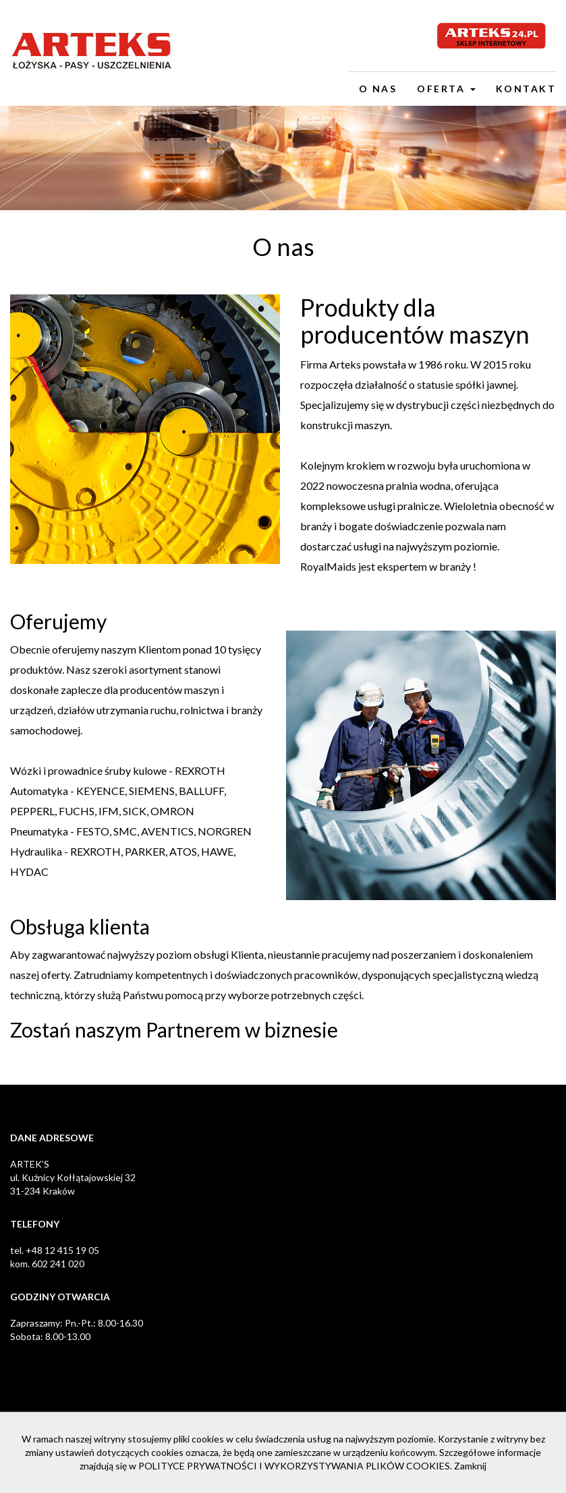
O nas (378, 88)
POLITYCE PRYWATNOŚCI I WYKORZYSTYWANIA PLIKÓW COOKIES (294, 1465)
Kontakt (526, 88)
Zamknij (470, 1465)
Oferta (446, 88)
